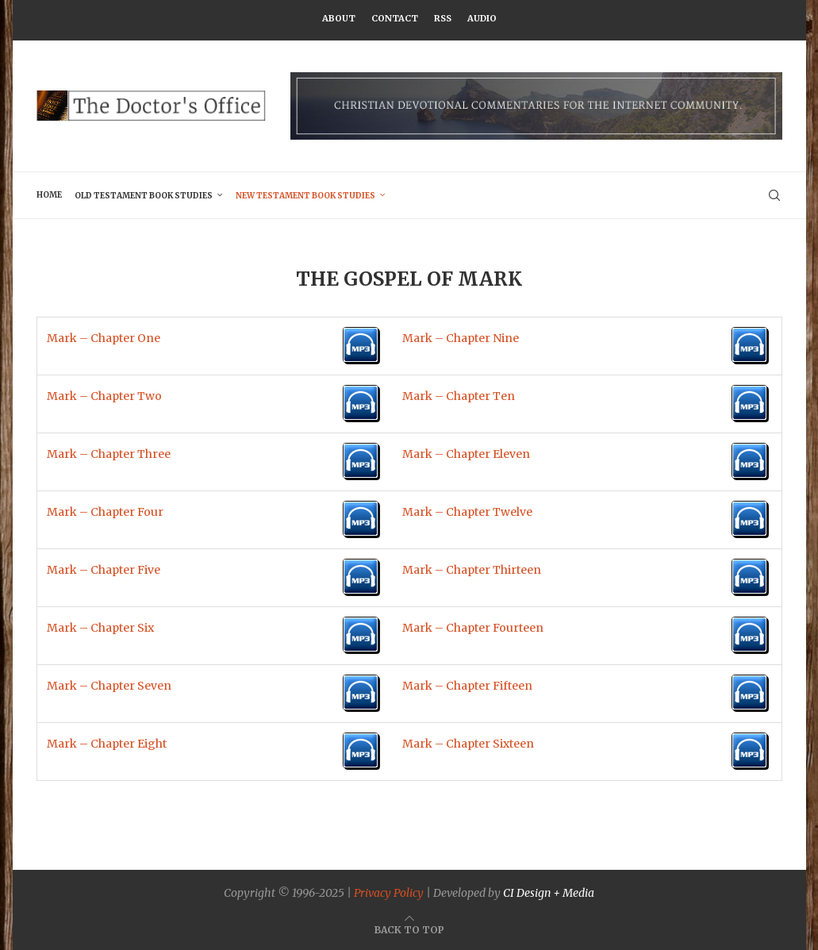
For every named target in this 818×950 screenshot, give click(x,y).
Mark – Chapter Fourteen (472, 628)
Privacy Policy (389, 893)
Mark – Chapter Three (109, 454)
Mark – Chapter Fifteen (467, 686)
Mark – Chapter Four (105, 512)
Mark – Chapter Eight (107, 744)
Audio (482, 18)
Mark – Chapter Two (104, 396)
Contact (394, 18)
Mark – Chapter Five (103, 570)
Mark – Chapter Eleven (466, 454)
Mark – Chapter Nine (460, 338)
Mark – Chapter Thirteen (471, 570)
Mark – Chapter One (103, 338)
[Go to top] (409, 929)
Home (49, 195)
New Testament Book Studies (305, 195)
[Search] (774, 195)
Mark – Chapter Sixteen (468, 744)
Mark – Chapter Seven (109, 686)
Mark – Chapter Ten (458, 396)
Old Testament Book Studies (144, 195)
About (338, 18)
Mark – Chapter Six (100, 628)
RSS (442, 18)
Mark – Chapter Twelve (467, 512)
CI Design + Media (548, 893)
